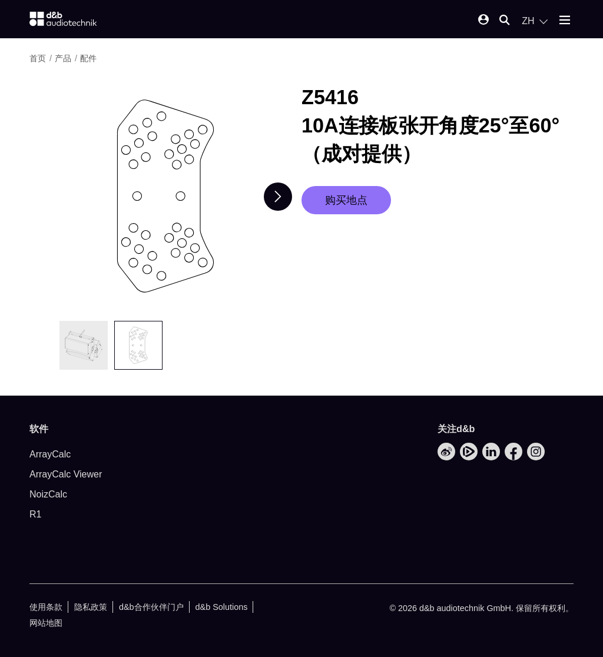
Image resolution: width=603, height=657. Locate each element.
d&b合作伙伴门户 (151, 607)
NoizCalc (48, 494)
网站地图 (45, 623)
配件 (88, 58)
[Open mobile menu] (565, 21)
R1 (35, 514)
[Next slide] (278, 196)
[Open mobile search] (504, 21)
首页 (37, 58)
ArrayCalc (50, 454)
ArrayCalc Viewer (65, 474)
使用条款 (45, 607)
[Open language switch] (534, 21)
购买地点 (346, 200)
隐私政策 (90, 607)
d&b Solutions (222, 607)
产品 (63, 58)
